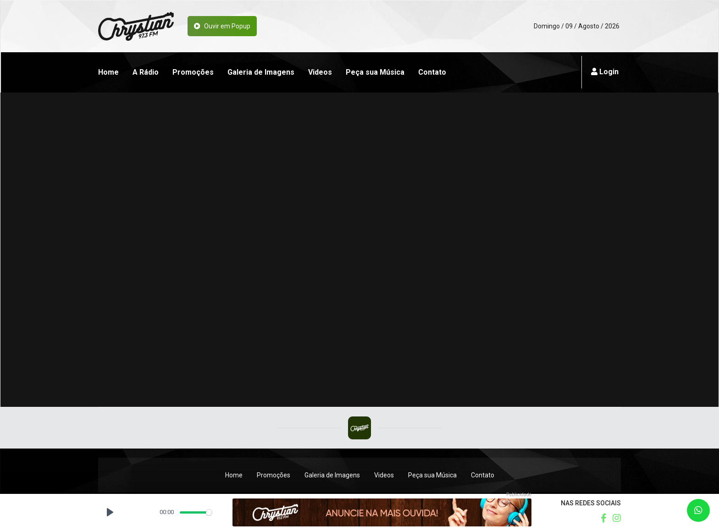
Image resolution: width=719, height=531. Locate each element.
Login (605, 71)
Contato (432, 72)
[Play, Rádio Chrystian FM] (110, 512)
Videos (320, 72)
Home (108, 72)
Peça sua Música (375, 72)
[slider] (196, 512)
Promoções (193, 72)
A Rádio (146, 72)
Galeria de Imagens (260, 72)
